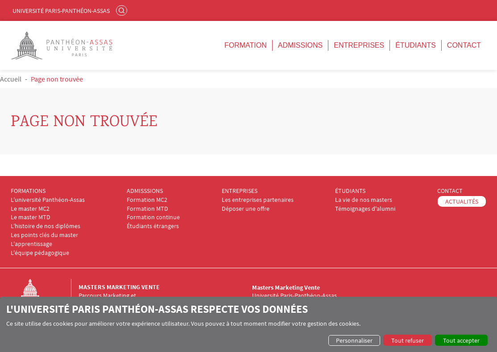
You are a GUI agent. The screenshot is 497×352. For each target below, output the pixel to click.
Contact (464, 45)
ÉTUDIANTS (350, 191)
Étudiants (415, 45)
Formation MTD (147, 209)
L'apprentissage (31, 244)
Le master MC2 (30, 209)
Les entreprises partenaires (258, 200)
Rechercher (122, 10)
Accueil (10, 78)
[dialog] (248, 324)
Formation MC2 (147, 200)
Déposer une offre (245, 209)
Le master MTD (30, 217)
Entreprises (359, 45)
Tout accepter (461, 340)
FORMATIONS (28, 191)
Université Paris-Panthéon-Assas (61, 11)
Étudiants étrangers (153, 226)
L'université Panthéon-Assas (48, 200)
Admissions (300, 45)
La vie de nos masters (363, 200)
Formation (245, 45)
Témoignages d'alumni (365, 209)
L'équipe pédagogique (40, 253)
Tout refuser (407, 340)
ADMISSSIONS (145, 191)
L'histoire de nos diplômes (45, 226)
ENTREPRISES (239, 191)
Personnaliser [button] (354, 340)
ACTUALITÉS (461, 201)
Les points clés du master (44, 235)
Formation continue (153, 217)
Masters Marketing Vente (119, 287)
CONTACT (450, 191)
